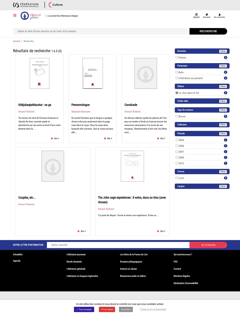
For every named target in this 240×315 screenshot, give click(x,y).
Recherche (208, 31)
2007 (181, 151)
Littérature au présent (191, 78)
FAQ (175, 261)
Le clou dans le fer (189, 92)
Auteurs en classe (128, 268)
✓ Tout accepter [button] (84, 309)
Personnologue (80, 105)
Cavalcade (130, 105)
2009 (181, 157)
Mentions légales (182, 276)
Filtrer (223, 51)
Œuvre (182, 116)
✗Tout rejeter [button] (107, 309)
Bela (181, 72)
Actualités (17, 254)
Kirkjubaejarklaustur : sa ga (34, 105)
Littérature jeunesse (76, 254)
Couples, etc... (27, 197)
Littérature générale (76, 268)
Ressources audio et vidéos (133, 276)
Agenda (16, 260)
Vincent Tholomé (26, 111)
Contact (177, 268)
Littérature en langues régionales (82, 276)
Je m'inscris (208, 244)
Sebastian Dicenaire (80, 111)
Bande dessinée (74, 261)
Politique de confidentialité (153, 309)
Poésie (182, 57)
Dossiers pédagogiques (131, 261)
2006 (181, 145)
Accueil (16, 41)
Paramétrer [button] (126, 309)
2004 (181, 140)
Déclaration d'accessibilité (186, 283)
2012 (181, 163)
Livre (181, 178)
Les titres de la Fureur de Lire (134, 254)
